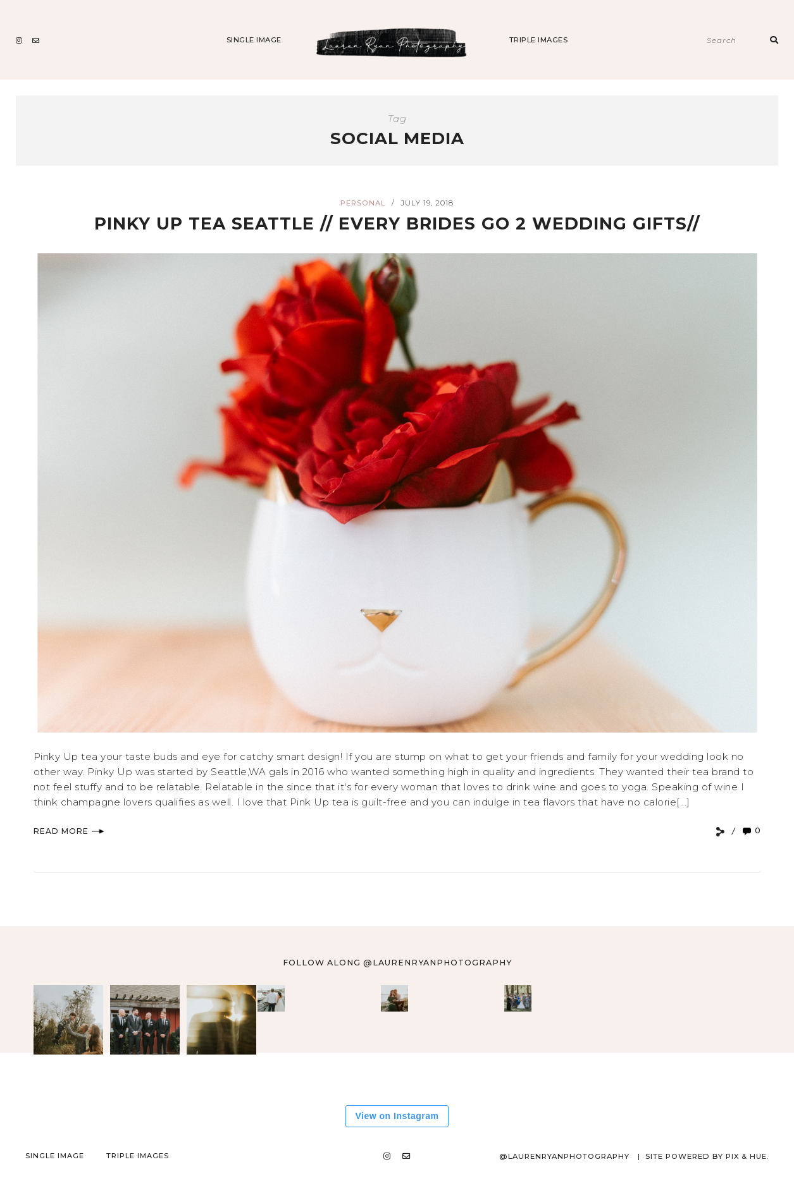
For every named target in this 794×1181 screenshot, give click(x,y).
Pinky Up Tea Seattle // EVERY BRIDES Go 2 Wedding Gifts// (397, 223)
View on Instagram (397, 1116)
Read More (69, 831)
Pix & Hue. (746, 1156)
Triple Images (538, 39)
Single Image (254, 39)
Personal (362, 203)
